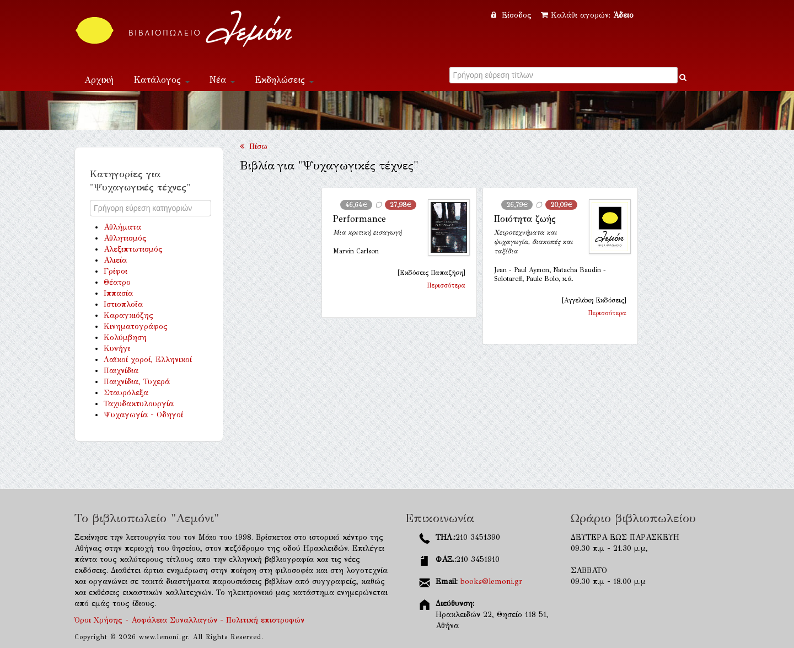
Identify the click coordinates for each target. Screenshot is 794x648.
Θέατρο (117, 282)
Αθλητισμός (125, 238)
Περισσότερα (446, 285)
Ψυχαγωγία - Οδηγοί (143, 414)
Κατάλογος (161, 80)
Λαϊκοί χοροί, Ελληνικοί (148, 359)
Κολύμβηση (125, 337)
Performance (359, 219)
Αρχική (99, 80)
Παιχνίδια (121, 370)
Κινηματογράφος (136, 326)
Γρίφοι (115, 271)
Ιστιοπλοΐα (123, 304)
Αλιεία (115, 260)
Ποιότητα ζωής (525, 219)
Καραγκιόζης (128, 315)
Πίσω (253, 146)
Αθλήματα (122, 227)
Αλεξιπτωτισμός (133, 249)
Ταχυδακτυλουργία (139, 403)
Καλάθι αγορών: (587, 15)
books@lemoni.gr (491, 581)
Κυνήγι (117, 348)
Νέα (222, 80)
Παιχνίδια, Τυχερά (137, 381)
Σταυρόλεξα (126, 392)
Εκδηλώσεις (284, 80)
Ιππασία (118, 293)
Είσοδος (512, 15)
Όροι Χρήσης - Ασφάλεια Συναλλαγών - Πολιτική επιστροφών (189, 620)
